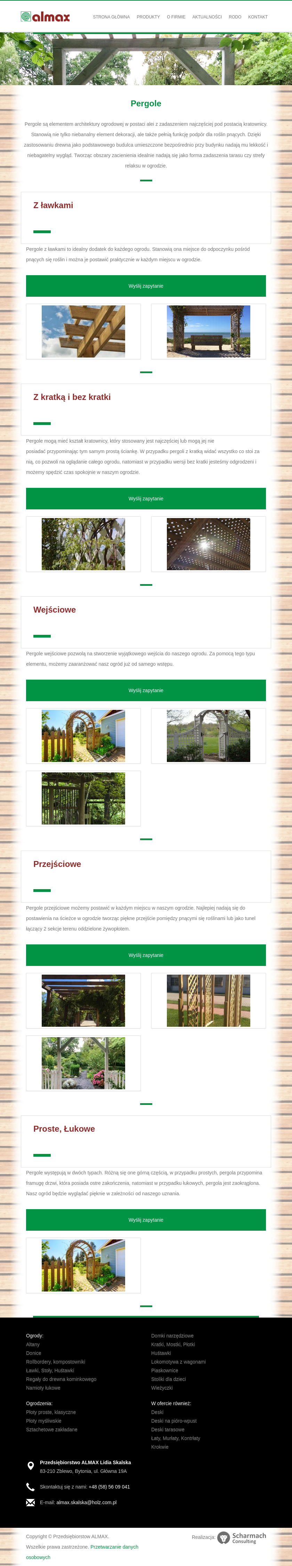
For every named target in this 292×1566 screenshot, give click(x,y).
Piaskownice (164, 1370)
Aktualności (207, 17)
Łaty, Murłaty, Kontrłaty (175, 1438)
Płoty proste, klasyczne (51, 1412)
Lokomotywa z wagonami (178, 1361)
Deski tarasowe (168, 1429)
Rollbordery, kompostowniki (55, 1361)
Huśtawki (161, 1353)
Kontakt (258, 17)
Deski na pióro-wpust (174, 1421)
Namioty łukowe (43, 1388)
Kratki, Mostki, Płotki (173, 1344)
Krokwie (160, 1447)
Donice (33, 1353)
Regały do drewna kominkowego (61, 1379)
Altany (33, 1344)
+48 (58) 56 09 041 (109, 1487)
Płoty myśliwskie (44, 1421)
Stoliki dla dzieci (168, 1379)
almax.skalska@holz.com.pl (86, 1502)
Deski (157, 1412)
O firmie (176, 17)
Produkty (148, 17)
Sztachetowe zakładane (52, 1429)
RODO (235, 17)
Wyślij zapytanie (146, 286)
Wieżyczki (162, 1388)
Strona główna (111, 17)
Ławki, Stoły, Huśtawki (50, 1370)
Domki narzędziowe (172, 1335)
